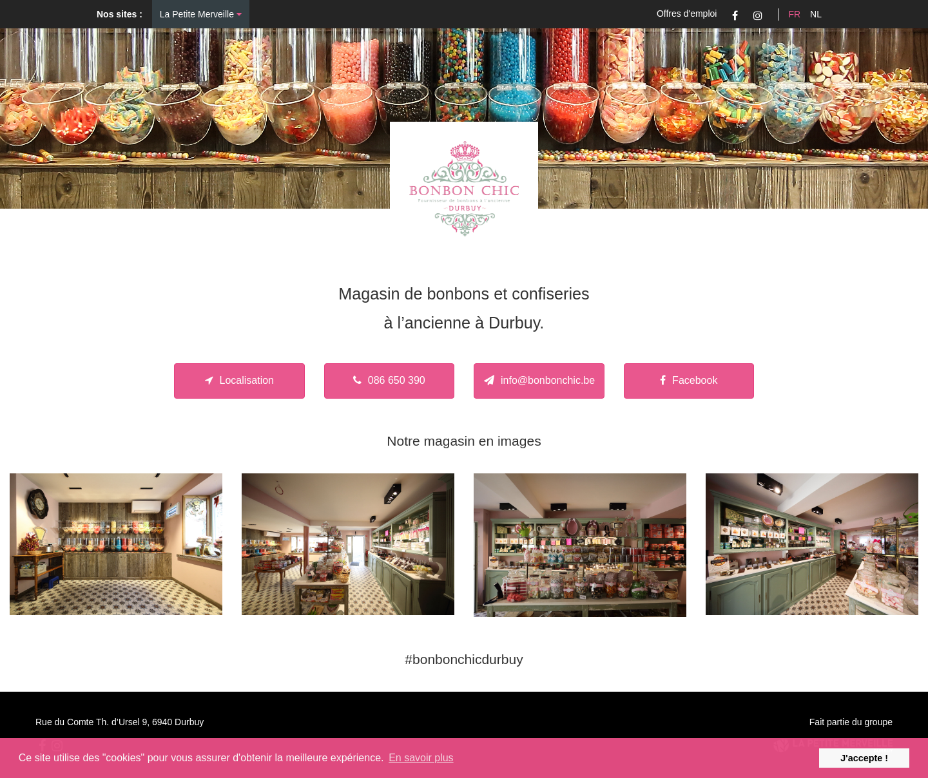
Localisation (240, 380)
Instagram (757, 15)
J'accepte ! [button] (864, 758)
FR (794, 14)
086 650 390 (389, 380)
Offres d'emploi (687, 13)
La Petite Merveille (201, 14)
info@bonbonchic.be (539, 380)
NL (816, 14)
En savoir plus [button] (421, 757)
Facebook (735, 15)
